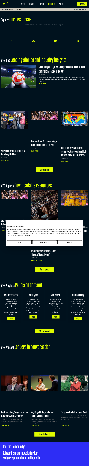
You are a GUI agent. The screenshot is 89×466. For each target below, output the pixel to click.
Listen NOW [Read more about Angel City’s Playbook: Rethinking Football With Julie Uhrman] (35, 426)
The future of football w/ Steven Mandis (74, 412)
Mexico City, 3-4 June (14, 9)
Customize (44, 242)
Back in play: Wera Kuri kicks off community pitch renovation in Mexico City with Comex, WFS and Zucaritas (74, 151)
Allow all (69, 242)
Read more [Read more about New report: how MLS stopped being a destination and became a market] (34, 151)
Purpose (41, 4)
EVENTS (23, 4)
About (61, 4)
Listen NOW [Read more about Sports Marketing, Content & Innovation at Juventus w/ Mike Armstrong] (5, 426)
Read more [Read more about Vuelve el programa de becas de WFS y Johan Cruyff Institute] (4, 160)
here (28, 235)
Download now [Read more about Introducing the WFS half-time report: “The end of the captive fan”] (36, 261)
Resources (51, 4)
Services (32, 4)
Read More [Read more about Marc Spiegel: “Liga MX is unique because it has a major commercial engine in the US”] (42, 84)
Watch (11, 318)
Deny (19, 242)
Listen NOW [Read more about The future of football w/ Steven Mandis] (65, 426)
